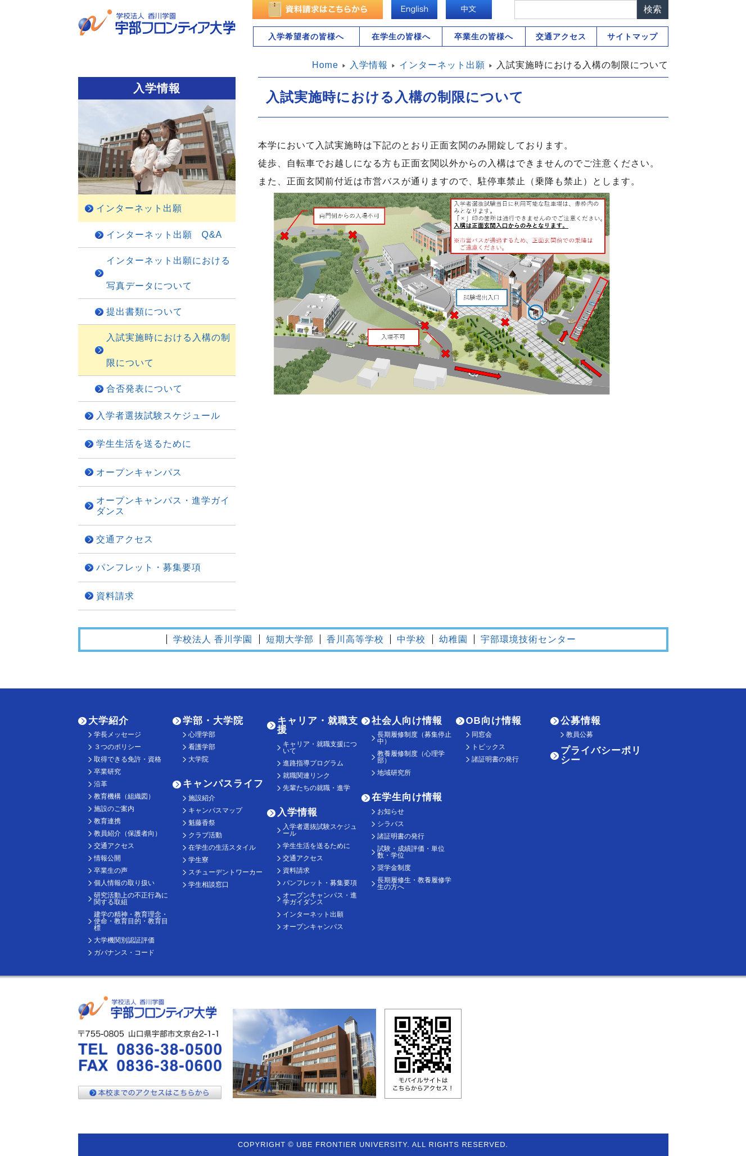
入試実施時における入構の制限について (168, 350)
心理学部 (201, 734)
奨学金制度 (394, 868)
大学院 (198, 759)
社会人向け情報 (407, 720)
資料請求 (115, 596)
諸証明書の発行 (400, 836)
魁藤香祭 (201, 823)
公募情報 (580, 720)
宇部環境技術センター (528, 639)
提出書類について (144, 311)
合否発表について (144, 388)
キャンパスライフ (223, 783)
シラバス (390, 824)
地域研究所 (394, 773)
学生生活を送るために (144, 443)
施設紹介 (201, 798)
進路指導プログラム (313, 763)
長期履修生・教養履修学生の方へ (414, 883)
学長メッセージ (117, 734)
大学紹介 (108, 720)
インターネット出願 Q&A (164, 234)
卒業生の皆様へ (483, 36)
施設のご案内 (114, 809)
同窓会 (482, 734)
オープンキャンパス (139, 472)
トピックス (488, 747)
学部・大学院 (213, 720)
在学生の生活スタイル (222, 847)
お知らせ (390, 811)
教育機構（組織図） (124, 796)
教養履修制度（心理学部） (411, 757)
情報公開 (107, 858)
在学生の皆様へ (401, 36)
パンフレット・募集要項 (148, 567)
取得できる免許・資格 (127, 759)
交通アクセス (561, 36)
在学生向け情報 (407, 797)
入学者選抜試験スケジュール (158, 415)
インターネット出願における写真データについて (168, 273)
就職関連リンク (306, 775)
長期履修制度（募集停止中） (414, 738)
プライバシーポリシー (600, 755)
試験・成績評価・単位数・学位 (411, 852)
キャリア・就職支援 (317, 725)
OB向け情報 (494, 720)
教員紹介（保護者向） (127, 833)
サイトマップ (632, 36)
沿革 (100, 784)
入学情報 (297, 812)
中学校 (411, 639)
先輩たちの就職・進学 (316, 788)
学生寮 (198, 860)
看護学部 (201, 747)
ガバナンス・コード (124, 952)
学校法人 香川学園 (212, 639)
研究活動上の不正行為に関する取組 (131, 898)
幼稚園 (453, 639)
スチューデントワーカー (225, 872)
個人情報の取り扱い (124, 883)
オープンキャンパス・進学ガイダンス (163, 506)
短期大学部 (290, 639)
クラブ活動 (205, 835)
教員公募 (579, 734)
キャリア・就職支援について (320, 747)
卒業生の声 (111, 870)
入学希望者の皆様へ (306, 36)
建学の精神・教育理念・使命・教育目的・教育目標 (131, 921)
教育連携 (107, 821)
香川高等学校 (355, 639)
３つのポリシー (117, 747)
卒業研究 (107, 772)
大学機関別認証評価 (124, 940)
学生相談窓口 (208, 884)
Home (325, 65)
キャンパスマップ (215, 810)
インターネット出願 (139, 208)
